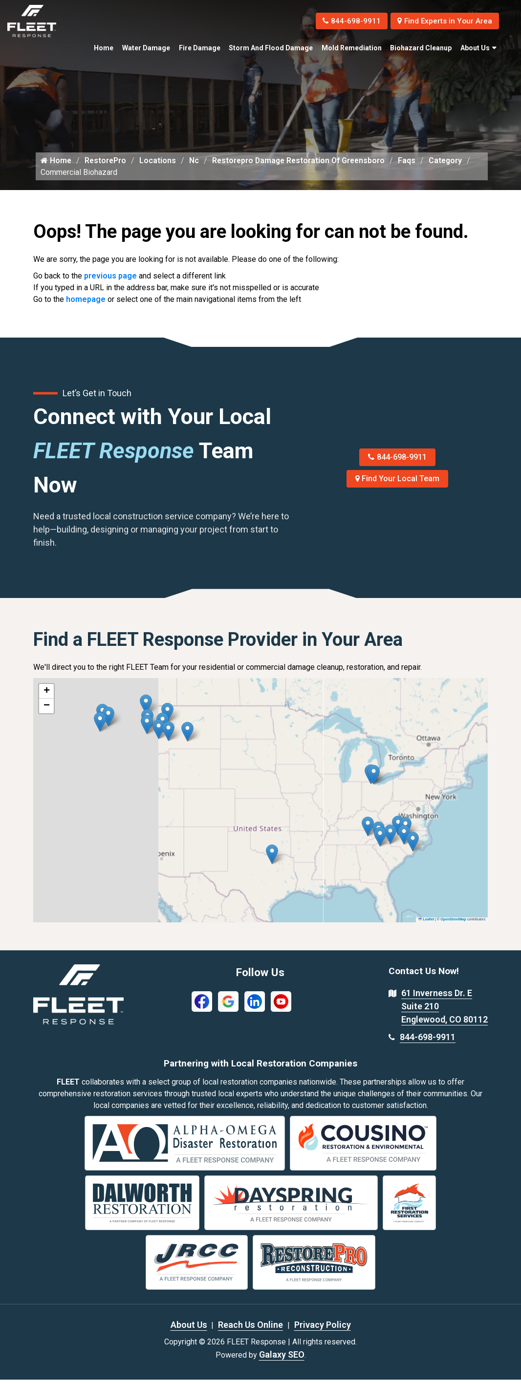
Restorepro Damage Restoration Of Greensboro (302, 165)
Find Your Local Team (397, 484)
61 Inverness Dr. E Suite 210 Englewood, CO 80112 (444, 1011)
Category (451, 165)
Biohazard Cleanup (421, 48)
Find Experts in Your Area (442, 20)
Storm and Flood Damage (271, 48)
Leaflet (426, 925)
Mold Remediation (352, 48)
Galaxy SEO (281, 1360)
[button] (187, 737)
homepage (86, 304)
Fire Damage (199, 48)
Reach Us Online (250, 1330)
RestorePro (106, 165)
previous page (110, 281)
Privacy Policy (322, 1330)
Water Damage (146, 48)
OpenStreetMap (453, 925)
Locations (159, 165)
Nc (195, 165)
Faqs (412, 165)
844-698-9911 (344, 20)
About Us (475, 48)
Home (103, 48)
